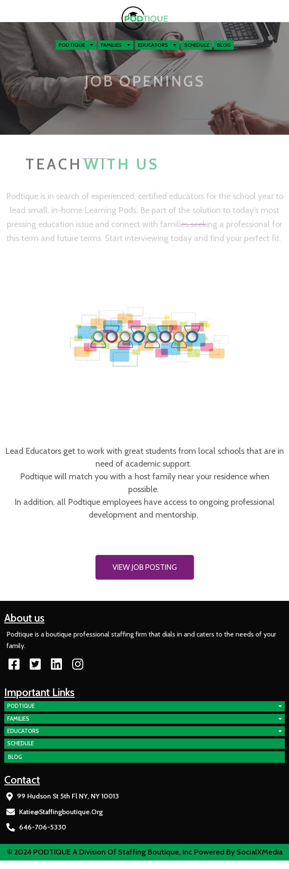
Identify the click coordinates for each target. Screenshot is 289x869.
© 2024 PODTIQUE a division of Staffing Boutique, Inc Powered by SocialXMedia (145, 852)
